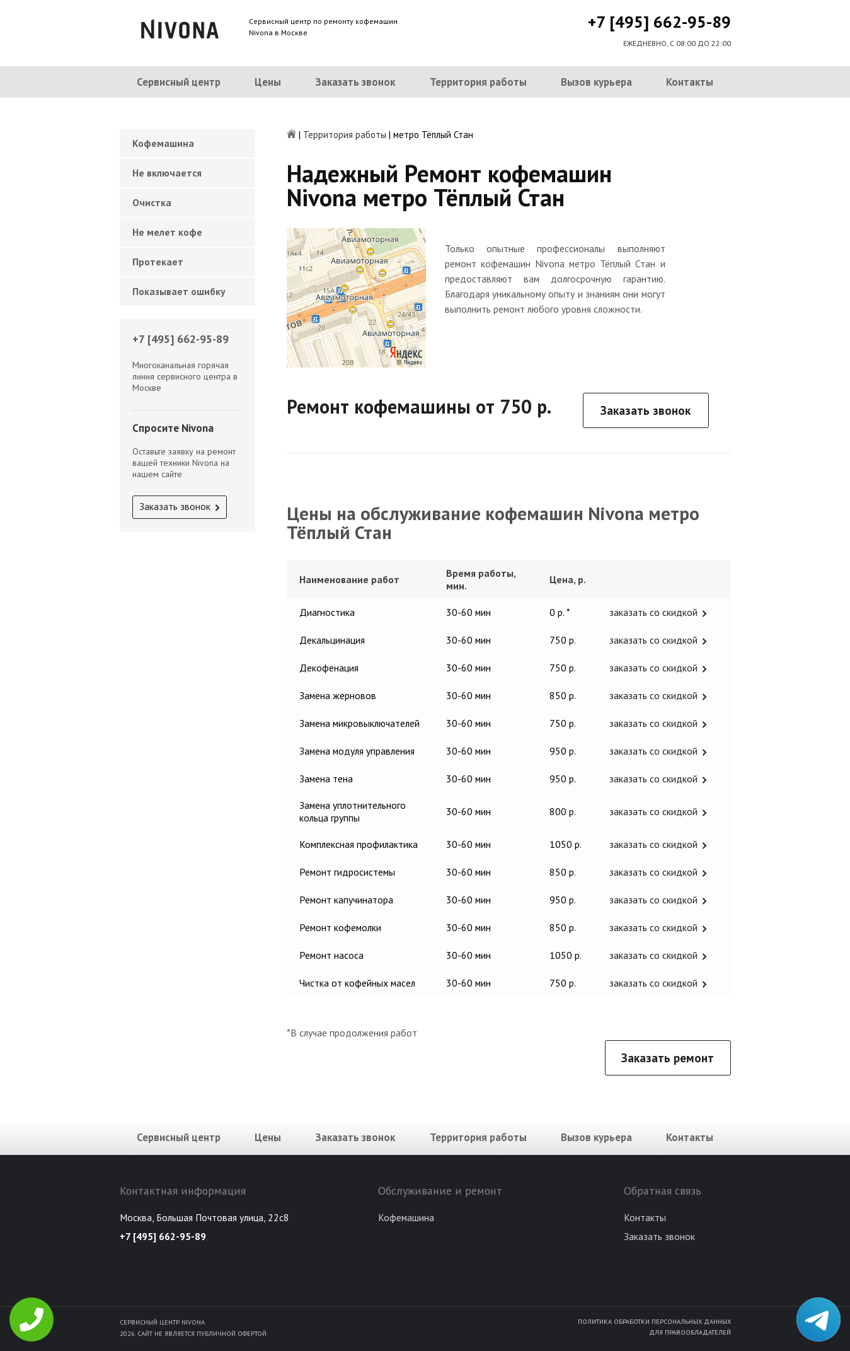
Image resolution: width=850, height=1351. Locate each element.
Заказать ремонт (667, 1057)
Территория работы (478, 82)
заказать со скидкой (653, 612)
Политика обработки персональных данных (654, 1321)
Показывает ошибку (179, 291)
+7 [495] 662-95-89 (659, 21)
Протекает (157, 261)
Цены (268, 82)
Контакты (689, 82)
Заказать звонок (355, 82)
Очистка (151, 202)
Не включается (167, 172)
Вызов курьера (596, 82)
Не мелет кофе (167, 232)
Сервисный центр (179, 82)
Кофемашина (163, 143)
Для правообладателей (690, 1332)
